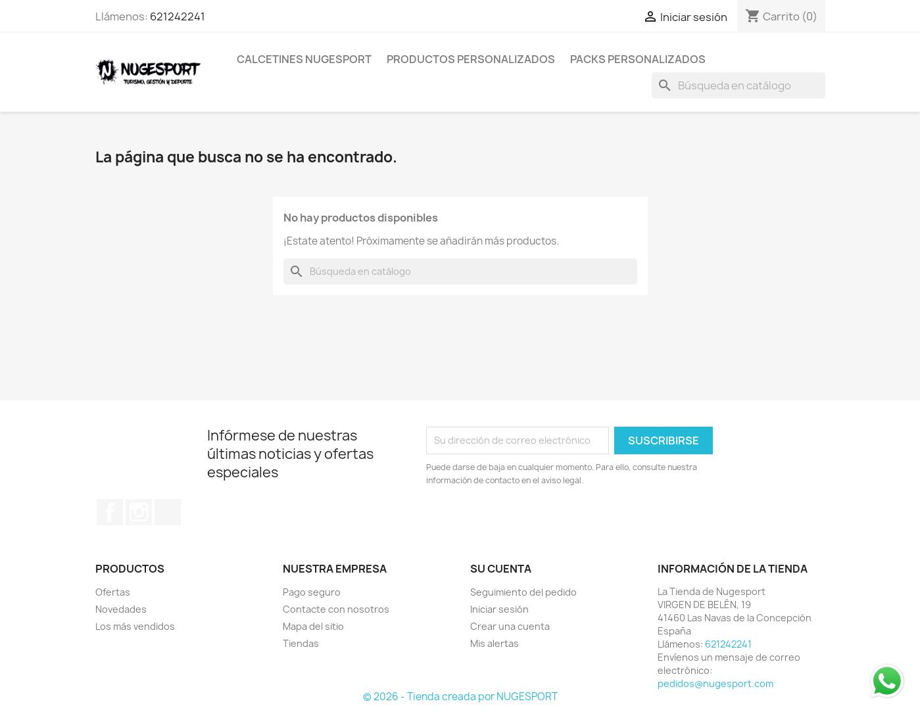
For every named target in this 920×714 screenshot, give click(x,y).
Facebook (110, 512)
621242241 (177, 16)
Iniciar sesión (499, 609)
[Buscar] (738, 85)
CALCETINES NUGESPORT (304, 59)
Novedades (121, 609)
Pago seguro (312, 592)
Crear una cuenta (510, 626)
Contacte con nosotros (336, 609)
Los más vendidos (135, 626)
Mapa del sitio (313, 626)
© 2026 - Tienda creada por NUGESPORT (460, 696)
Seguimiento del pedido (523, 592)
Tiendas (301, 643)
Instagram (139, 512)
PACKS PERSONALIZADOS (638, 59)
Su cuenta (500, 568)
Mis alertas (494, 643)
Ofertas (112, 592)
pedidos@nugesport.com (715, 683)
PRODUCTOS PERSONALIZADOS (471, 59)
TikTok (168, 512)
